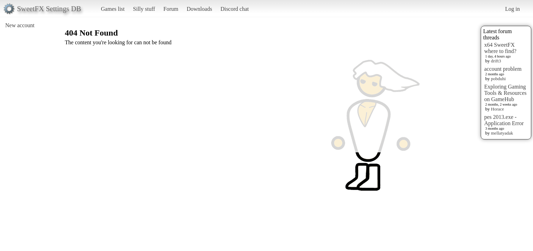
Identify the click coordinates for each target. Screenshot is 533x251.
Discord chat (234, 9)
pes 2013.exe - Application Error (504, 120)
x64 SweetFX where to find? (500, 48)
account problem (502, 69)
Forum (170, 9)
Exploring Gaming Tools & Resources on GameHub (505, 93)
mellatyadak (502, 133)
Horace (497, 109)
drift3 (496, 60)
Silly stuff (144, 9)
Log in (512, 9)
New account (20, 25)
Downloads (199, 9)
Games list (113, 9)
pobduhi (498, 78)
